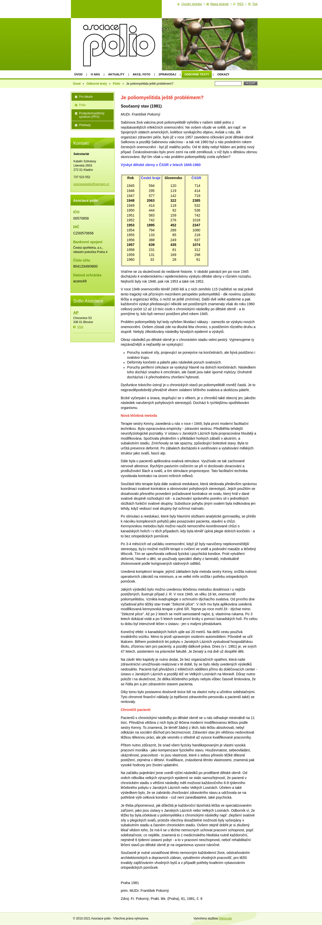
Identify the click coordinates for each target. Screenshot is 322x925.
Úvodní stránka (191, 4)
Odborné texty (196, 74)
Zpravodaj (167, 74)
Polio (116, 83)
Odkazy (223, 74)
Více (80, 327)
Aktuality (116, 74)
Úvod (78, 74)
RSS (240, 4)
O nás (95, 74)
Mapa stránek (219, 4)
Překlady (85, 125)
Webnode (225, 918)
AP (75, 312)
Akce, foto (141, 74)
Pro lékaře (86, 96)
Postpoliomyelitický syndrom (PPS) (91, 115)
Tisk (255, 4)
